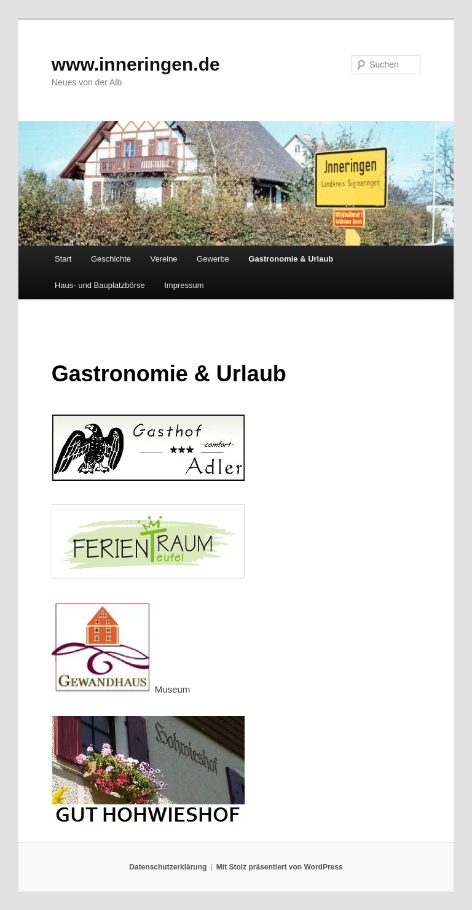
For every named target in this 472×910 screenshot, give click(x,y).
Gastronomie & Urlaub (290, 258)
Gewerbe (213, 258)
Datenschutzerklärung (167, 867)
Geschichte (111, 258)
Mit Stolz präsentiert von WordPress (279, 867)
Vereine (164, 258)
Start (63, 258)
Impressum (183, 285)
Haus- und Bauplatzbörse (100, 285)
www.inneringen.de (136, 64)
